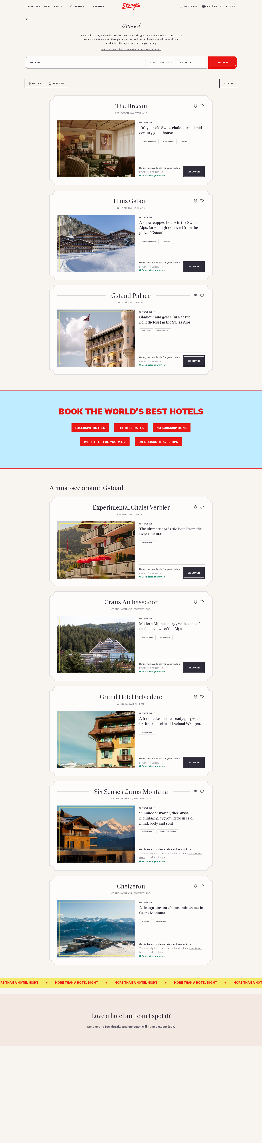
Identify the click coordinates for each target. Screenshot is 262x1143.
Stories (98, 6)
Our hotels (32, 6)
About (58, 6)
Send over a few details (104, 1026)
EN (209, 6)
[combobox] (86, 62)
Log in (230, 6)
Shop (47, 6)
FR (215, 6)
